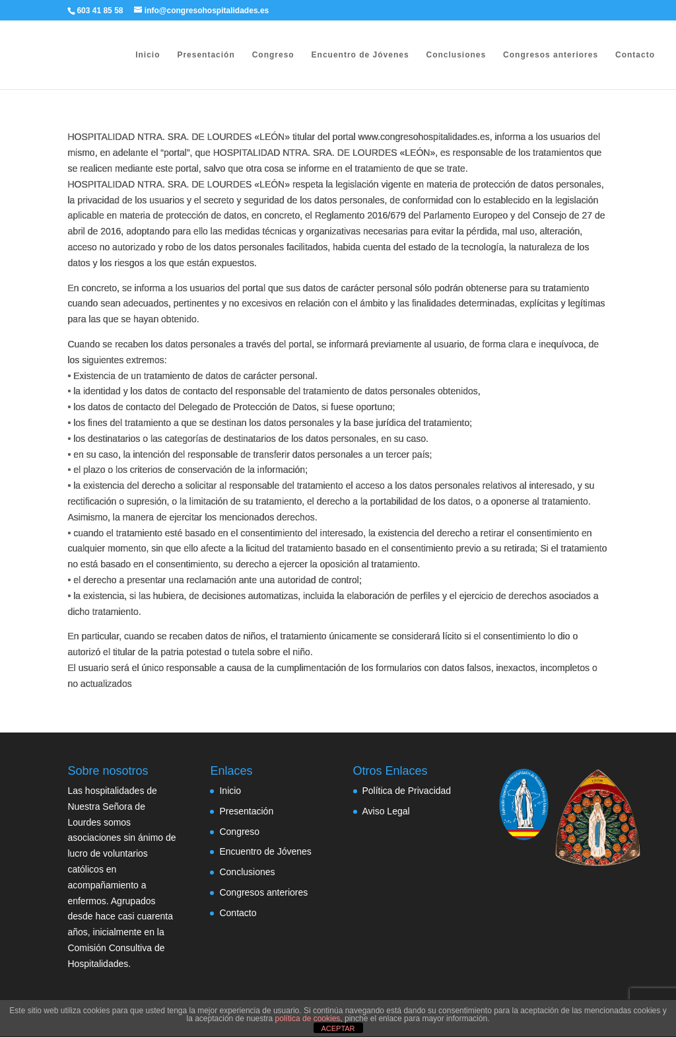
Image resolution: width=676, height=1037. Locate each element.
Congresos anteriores (550, 54)
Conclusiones (456, 54)
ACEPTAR (338, 1028)
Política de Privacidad (407, 790)
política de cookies (308, 1018)
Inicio (147, 54)
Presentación (205, 54)
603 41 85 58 (100, 10)
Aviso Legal (386, 811)
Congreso (273, 54)
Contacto (635, 54)
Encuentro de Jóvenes (360, 54)
